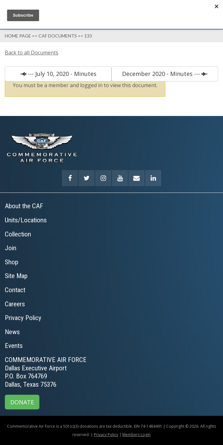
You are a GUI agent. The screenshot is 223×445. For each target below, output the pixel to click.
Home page (18, 35)
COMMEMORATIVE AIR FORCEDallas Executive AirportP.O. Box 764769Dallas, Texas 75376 (46, 372)
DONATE (22, 402)
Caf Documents (57, 35)
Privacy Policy (106, 434)
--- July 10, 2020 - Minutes (61, 74)
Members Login (136, 434)
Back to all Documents (31, 52)
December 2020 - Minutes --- (162, 74)
